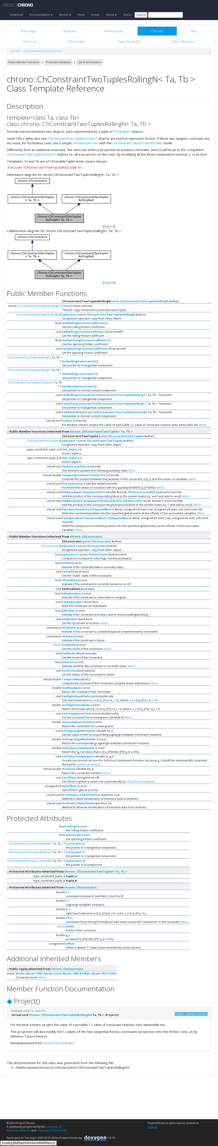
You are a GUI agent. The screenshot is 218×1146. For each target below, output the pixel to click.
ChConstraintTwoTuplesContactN (30, 382)
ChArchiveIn (86, 803)
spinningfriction (78, 835)
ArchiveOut (70, 795)
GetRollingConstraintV (78, 374)
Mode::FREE (34, 973)
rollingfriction (76, 826)
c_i (67, 892)
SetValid (68, 572)
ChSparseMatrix (102, 509)
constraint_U (75, 843)
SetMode (68, 653)
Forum (95, 15)
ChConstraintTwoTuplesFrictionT (72, 138)
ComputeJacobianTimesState (83, 475)
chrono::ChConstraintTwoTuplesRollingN (59, 1015)
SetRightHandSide (75, 696)
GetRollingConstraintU (79, 361)
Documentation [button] (41, 15)
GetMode (69, 645)
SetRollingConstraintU (78, 395)
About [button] (111, 15)
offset (70, 944)
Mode (57, 645)
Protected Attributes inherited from (67, 871)
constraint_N (75, 861)
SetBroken (70, 619)
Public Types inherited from (45, 969)
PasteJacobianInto (75, 509)
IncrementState (73, 484)
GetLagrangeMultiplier (79, 739)
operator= (69, 314)
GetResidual (71, 688)
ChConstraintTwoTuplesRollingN (42, 51)
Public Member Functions (23, 62)
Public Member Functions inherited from (69, 431)
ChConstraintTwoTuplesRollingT (28, 357)
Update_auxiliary (74, 466)
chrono (14, 51)
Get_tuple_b (71, 458)
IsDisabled (69, 580)
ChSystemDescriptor (139, 781)
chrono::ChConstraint (86, 536)
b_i (68, 909)
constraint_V (75, 852)
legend (109, 226)
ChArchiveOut (90, 795)
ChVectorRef (133, 501)
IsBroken (68, 611)
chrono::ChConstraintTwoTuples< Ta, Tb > (101, 431)
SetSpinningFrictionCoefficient (85, 349)
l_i (67, 901)
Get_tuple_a (70, 449)
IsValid (67, 563)
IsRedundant (71, 593)
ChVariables (122, 131)
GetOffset (69, 786)
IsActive (67, 662)
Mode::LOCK (52, 973)
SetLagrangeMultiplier (78, 731)
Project (67, 421)
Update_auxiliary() (88, 764)
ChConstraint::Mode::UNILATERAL (137, 143)
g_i (68, 935)
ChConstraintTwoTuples (125, 436)
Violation (68, 769)
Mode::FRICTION (103, 973)
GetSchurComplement (78, 748)
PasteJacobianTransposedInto (84, 518)
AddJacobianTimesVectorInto (83, 492)
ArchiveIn (69, 803)
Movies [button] (65, 15)
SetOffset (69, 777)
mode (70, 926)
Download (16, 15)
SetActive (69, 670)
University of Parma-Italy (52, 1130)
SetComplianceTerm (77, 713)
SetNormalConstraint (78, 412)
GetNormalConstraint (78, 386)
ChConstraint (101, 541)
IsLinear (67, 636)
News (81, 15)
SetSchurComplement (78, 756)
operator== (70, 554)
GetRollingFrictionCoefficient (83, 323)
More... (203, 425)
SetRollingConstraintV (78, 404)
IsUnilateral (70, 628)
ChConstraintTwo (86, 143)
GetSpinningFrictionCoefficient (85, 340)
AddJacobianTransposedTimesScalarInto (92, 501)
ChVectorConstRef (141, 492)
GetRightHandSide (76, 705)
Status (127, 15)
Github (152, 1127)
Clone (66, 306)
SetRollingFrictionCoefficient (83, 332)
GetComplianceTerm (77, 722)
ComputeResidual (75, 679)
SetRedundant (72, 602)
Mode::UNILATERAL (76, 973)
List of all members (89, 62)
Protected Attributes (58, 62)
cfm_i (69, 918)
